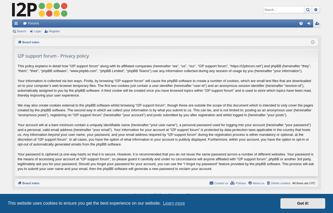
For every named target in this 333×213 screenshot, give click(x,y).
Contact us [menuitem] (218, 183)
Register (54, 31)
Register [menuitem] (318, 24)
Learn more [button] (174, 203)
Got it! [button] (303, 203)
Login (37, 31)
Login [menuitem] (310, 24)
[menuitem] (301, 23)
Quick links (17, 24)
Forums (33, 23)
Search (21, 31)
